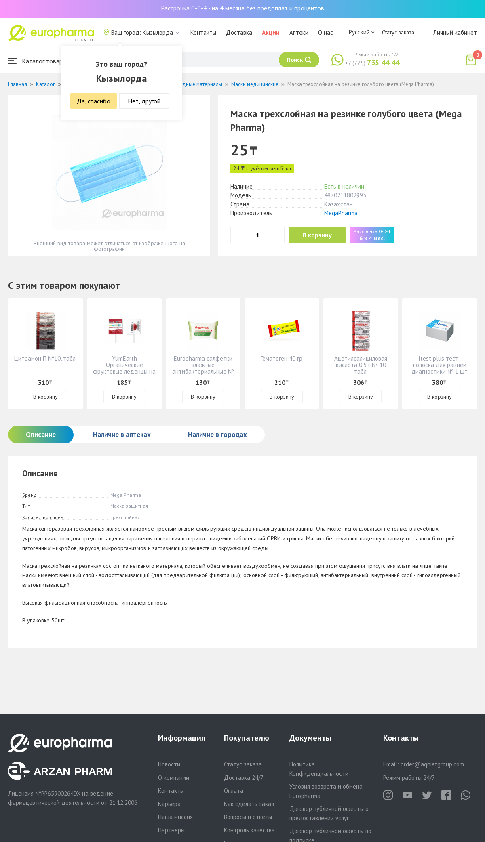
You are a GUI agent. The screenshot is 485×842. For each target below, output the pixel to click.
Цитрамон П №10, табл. (45, 358)
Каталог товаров (39, 61)
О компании (173, 777)
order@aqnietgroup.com (432, 764)
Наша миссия (175, 817)
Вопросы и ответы (248, 817)
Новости (169, 764)
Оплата (233, 790)
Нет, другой (144, 101)
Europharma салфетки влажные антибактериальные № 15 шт (203, 368)
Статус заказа (398, 32)
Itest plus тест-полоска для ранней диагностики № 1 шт (439, 365)
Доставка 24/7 (244, 777)
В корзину (319, 235)
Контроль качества (249, 830)
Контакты (203, 32)
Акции (271, 32)
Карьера (169, 804)
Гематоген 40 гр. (282, 358)
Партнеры (171, 830)
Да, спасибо (93, 101)
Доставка (239, 32)
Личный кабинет (455, 32)
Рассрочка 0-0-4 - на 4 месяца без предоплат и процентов (242, 8)
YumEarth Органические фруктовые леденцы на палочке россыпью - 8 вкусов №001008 (124, 371)
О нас (325, 32)
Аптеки (298, 32)
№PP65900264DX (57, 793)
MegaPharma (341, 213)
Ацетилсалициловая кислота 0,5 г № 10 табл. (360, 365)
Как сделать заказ (249, 804)
